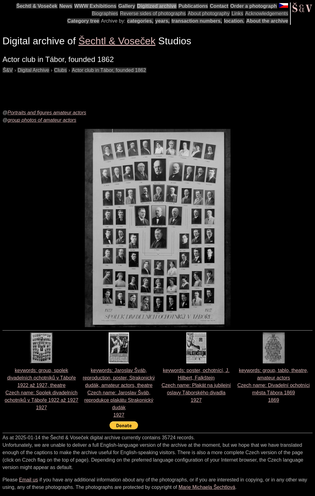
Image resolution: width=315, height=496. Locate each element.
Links (237, 13)
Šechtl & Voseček (36, 6)
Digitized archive (156, 6)
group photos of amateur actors (41, 120)
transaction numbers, (196, 21)
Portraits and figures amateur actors (46, 112)
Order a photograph (253, 6)
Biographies (105, 13)
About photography (209, 13)
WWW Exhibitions (95, 6)
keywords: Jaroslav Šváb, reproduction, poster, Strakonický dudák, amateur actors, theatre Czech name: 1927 (119, 393)
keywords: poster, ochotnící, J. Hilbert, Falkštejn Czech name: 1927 (196, 385)
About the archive (267, 21)
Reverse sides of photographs (153, 13)
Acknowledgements (266, 13)
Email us (28, 479)
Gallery (126, 6)
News (65, 6)
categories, (140, 21)
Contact (219, 6)
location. (234, 21)
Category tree (83, 21)
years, (162, 21)
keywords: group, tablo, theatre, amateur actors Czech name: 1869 (273, 385)
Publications (193, 6)
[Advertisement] (115, 88)
